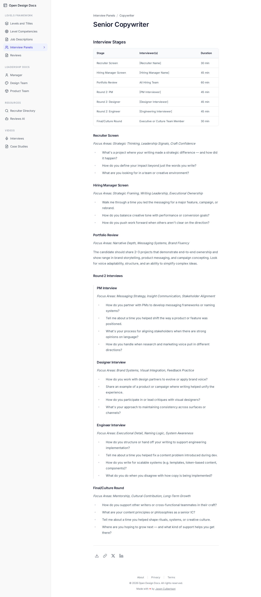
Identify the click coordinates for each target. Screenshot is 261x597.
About (140, 577)
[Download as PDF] (97, 555)
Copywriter (126, 15)
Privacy (155, 577)
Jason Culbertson (165, 588)
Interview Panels (104, 15)
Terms (171, 577)
